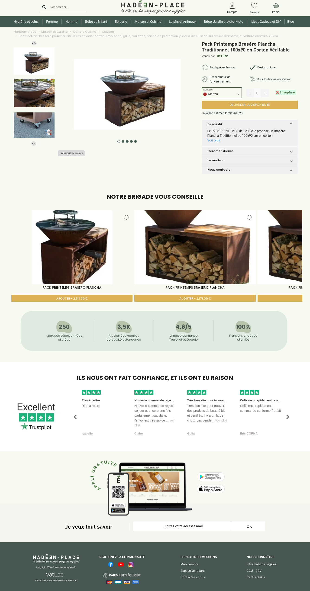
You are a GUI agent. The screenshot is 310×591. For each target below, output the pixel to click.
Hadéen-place (25, 31)
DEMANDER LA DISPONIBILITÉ (250, 104)
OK (249, 526)
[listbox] (221, 95)
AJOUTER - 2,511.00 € (72, 298)
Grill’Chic (222, 56)
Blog (290, 21)
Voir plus (213, 140)
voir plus (221, 420)
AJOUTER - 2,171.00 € (195, 298)
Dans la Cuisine (84, 31)
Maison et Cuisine (54, 31)
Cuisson (107, 31)
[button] (34, 44)
